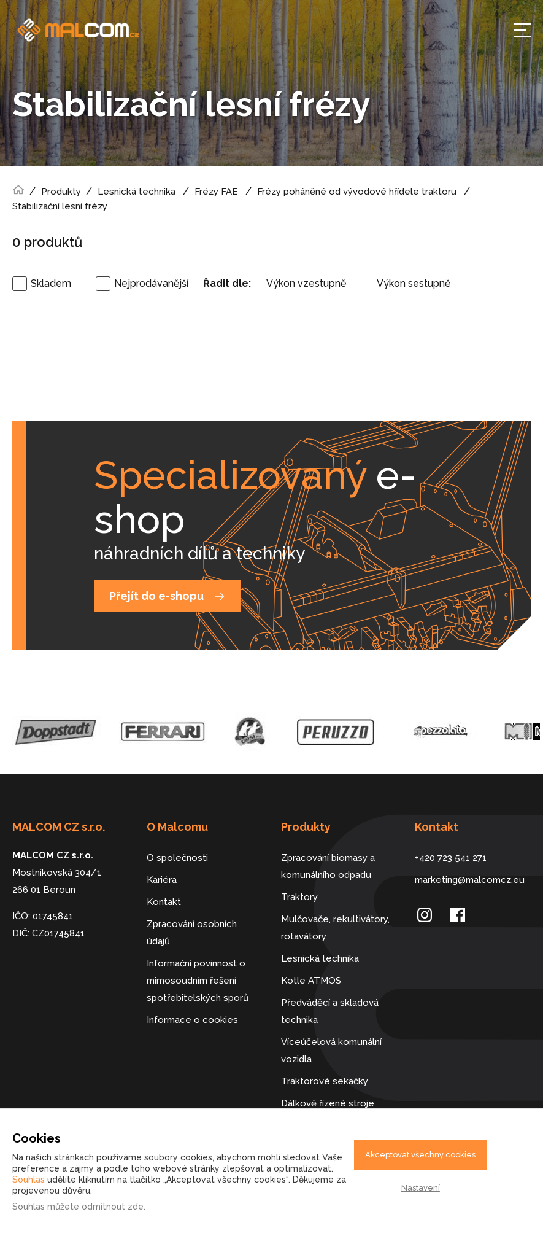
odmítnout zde (113, 1206)
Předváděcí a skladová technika (330, 1011)
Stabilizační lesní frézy (59, 206)
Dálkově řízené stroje (327, 1103)
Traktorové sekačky (324, 1081)
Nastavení (420, 1187)
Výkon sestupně (413, 283)
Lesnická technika (136, 191)
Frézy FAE (216, 191)
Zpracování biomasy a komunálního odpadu (328, 866)
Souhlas (28, 1179)
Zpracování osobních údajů (192, 933)
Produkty (61, 191)
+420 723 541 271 (451, 857)
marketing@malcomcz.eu (470, 879)
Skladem (51, 283)
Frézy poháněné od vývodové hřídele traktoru (356, 191)
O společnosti (177, 857)
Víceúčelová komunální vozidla (331, 1050)
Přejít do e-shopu (156, 595)
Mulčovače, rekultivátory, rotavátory (335, 928)
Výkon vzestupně (306, 283)
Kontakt (164, 902)
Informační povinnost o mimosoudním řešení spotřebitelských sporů (197, 980)
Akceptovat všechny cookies (420, 1154)
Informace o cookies (192, 1019)
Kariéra (162, 879)
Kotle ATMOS (311, 980)
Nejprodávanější (151, 283)
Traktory (299, 897)
